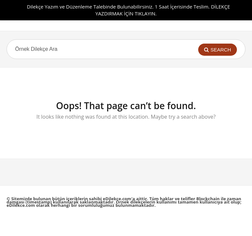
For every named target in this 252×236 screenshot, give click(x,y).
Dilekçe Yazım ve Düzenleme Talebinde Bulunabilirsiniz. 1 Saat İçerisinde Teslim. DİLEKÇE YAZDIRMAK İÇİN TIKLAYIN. (128, 10)
